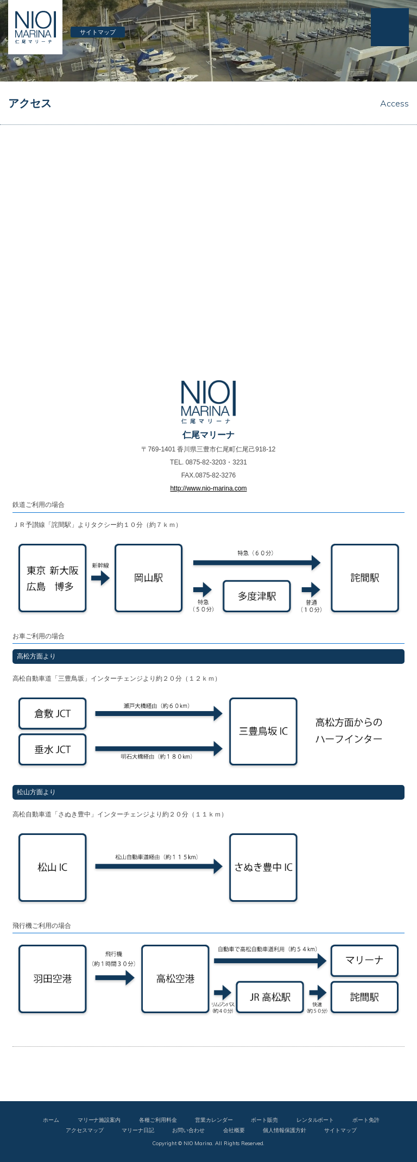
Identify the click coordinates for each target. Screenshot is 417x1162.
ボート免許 (366, 1119)
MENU (390, 27)
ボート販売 (264, 1119)
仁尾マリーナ (35, 27)
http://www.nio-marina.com (208, 488)
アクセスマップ (85, 1130)
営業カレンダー (214, 1119)
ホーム (51, 1119)
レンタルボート (315, 1119)
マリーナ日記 (138, 1130)
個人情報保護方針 (284, 1130)
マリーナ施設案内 (99, 1119)
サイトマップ (98, 32)
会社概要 (234, 1130)
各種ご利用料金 (158, 1119)
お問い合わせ (188, 1130)
